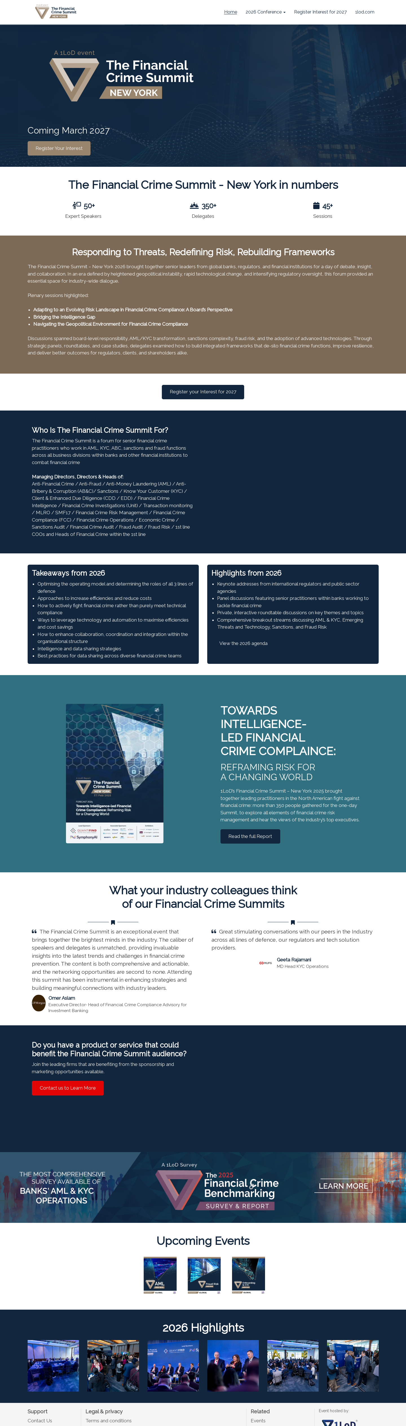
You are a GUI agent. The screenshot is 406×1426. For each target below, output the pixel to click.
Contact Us (40, 1420)
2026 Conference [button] (266, 12)
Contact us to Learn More (68, 1088)
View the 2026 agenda (243, 643)
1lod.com (364, 12)
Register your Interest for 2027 (203, 391)
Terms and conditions (108, 1420)
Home (230, 12)
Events (258, 1420)
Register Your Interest (59, 148)
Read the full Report (250, 836)
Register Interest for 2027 (320, 12)
